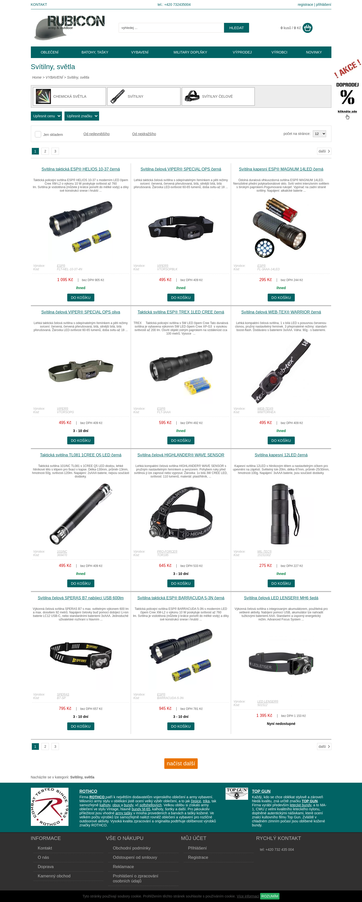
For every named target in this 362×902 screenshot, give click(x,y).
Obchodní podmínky (132, 848)
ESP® (61, 266)
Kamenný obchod (54, 876)
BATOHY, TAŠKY (95, 52)
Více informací (248, 896)
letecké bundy (300, 805)
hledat (236, 28)
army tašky (123, 813)
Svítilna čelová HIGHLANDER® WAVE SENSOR (180, 455)
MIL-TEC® (264, 551)
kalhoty (105, 805)
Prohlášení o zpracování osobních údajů (135, 878)
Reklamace (123, 866)
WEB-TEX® (265, 408)
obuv (116, 805)
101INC (62, 551)
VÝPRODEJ (242, 52)
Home (37, 77)
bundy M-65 (141, 809)
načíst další (181, 763)
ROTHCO (88, 791)
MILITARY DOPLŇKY (190, 52)
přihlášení (323, 5)
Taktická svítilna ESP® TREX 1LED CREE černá (180, 312)
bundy (128, 805)
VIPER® (162, 266)
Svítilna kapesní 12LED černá (281, 455)
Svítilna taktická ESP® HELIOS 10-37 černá (80, 169)
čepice (196, 801)
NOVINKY (314, 52)
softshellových (151, 805)
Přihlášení (197, 848)
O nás (43, 857)
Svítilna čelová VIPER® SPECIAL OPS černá (180, 169)
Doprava (46, 866)
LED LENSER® (267, 701)
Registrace (198, 857)
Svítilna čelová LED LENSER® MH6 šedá (281, 598)
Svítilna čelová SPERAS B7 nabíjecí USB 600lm (80, 598)
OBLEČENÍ (49, 52)
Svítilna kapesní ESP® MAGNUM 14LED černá (281, 169)
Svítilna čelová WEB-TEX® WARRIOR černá (281, 312)
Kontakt (39, 5)
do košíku (81, 298)
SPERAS (63, 694)
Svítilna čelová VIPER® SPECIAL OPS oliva (80, 312)
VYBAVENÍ (54, 77)
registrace (305, 5)
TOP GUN (261, 791)
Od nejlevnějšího (97, 134)
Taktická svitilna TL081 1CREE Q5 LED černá (80, 455)
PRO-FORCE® (167, 551)
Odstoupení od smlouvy (135, 857)
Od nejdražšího (144, 134)
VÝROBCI (279, 52)
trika (206, 801)
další (325, 151)
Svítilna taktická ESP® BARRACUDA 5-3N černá (180, 598)
